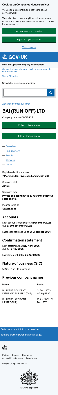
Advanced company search (16, 103)
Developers (31, 358)
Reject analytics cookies (29, 39)
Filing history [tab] (13, 150)
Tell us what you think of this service (19, 329)
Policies (5, 355)
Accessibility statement (13, 358)
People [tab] (9, 155)
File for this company (29, 136)
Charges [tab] (10, 160)
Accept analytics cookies (29, 31)
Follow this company (29, 125)
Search (50, 92)
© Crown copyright (29, 387)
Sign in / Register (10, 76)
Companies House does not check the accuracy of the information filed (27, 70)
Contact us (27, 355)
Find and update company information (23, 64)
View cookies (29, 47)
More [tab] (9, 164)
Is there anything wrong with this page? (21, 334)
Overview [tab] (11, 146)
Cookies (15, 355)
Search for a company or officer (18, 83)
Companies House (18, 363)
